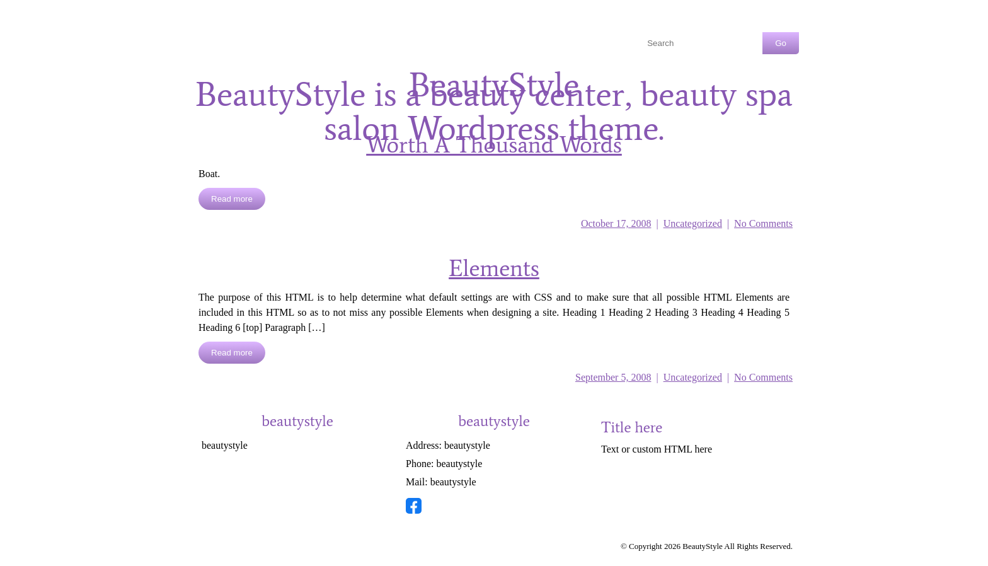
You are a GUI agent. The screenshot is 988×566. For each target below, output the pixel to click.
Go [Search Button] (780, 43)
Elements (494, 268)
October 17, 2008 (616, 223)
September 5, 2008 (613, 377)
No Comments (763, 223)
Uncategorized (692, 223)
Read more (232, 199)
